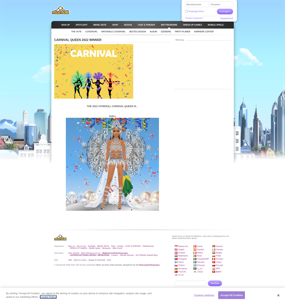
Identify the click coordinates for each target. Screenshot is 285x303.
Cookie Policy (48, 298)
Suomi (181, 262)
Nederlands (183, 256)
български (182, 268)
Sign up (71, 246)
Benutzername (194, 4)
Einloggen (225, 11)
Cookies (114, 255)
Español (200, 250)
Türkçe (219, 262)
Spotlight (91, 246)
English (181, 250)
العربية (199, 268)
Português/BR (203, 259)
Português (182, 259)
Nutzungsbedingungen (149, 265)
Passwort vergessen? (194, 18)
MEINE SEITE (103, 246)
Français (219, 250)
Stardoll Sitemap (127, 255)
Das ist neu (81, 246)
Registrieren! (226, 18)
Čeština (181, 265)
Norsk (199, 256)
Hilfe (70, 260)
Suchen (215, 283)
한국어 (181, 275)
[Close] (278, 297)
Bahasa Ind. (183, 246)
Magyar (219, 253)
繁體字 (219, 272)
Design (120, 246)
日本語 (200, 272)
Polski (218, 256)
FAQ (109, 260)
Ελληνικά (201, 265)
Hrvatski (181, 253)
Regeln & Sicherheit (97, 260)
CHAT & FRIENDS (133, 246)
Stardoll (60, 10)
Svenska (200, 262)
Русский (219, 265)
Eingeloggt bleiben (196, 11)
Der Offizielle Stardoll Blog (147, 255)
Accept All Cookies (231, 296)
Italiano (200, 253)
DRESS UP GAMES (78, 248)
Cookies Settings (204, 296)
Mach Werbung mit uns (90, 253)
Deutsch (219, 246)
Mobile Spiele (94, 248)
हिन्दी (218, 268)
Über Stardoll (73, 253)
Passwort (215, 4)
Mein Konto (117, 248)
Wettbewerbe (148, 246)
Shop (113, 246)
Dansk (199, 246)
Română (219, 259)
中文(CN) (182, 272)
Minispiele (106, 248)
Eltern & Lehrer (80, 260)
